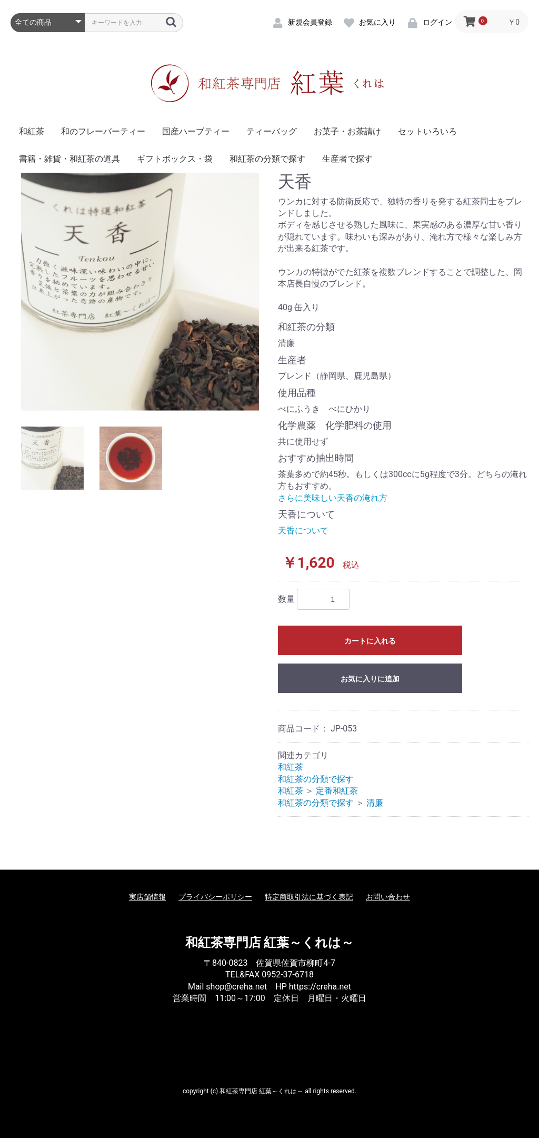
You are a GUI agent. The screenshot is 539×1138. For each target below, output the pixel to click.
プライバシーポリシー (215, 897)
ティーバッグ (271, 131)
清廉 (374, 803)
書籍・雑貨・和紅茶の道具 (69, 159)
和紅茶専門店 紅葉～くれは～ (269, 942)
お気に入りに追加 (370, 679)
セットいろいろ (427, 131)
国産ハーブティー (195, 131)
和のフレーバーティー (103, 131)
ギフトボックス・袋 (175, 159)
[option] (140, 292)
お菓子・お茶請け (347, 131)
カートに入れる (370, 641)
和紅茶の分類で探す (267, 159)
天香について (303, 531)
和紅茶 (31, 131)
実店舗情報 (147, 897)
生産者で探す (347, 159)
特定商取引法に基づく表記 (309, 897)
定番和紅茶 (337, 791)
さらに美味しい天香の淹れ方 (332, 498)
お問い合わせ (388, 897)
